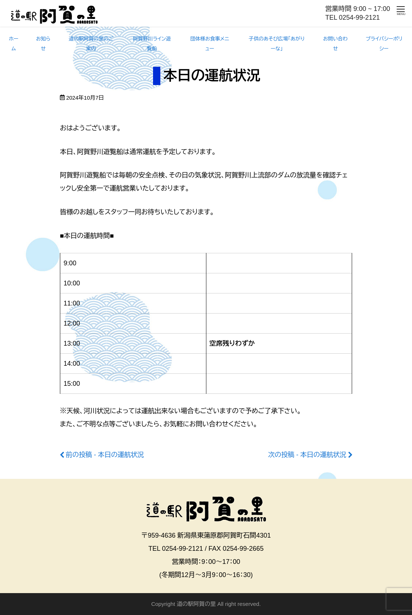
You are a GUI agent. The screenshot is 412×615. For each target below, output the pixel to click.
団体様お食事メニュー (209, 43)
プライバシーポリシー (384, 43)
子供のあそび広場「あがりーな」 (277, 43)
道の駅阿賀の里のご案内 (91, 43)
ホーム (13, 43)
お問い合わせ (335, 43)
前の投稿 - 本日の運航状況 (105, 454)
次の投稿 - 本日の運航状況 (307, 454)
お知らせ (43, 43)
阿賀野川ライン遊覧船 (152, 43)
